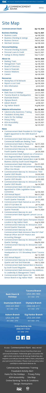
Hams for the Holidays (13, 117)
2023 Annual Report (12, 257)
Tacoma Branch (33, 290)
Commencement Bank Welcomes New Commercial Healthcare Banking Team (20, 140)
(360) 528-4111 (33, 306)
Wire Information (11, 86)
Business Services (11, 40)
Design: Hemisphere (23, 383)
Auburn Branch (10, 103)
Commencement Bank (21, 347)
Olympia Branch (10, 100)
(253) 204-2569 (33, 317)
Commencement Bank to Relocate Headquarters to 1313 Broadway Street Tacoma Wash (24, 252)
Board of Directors (12, 66)
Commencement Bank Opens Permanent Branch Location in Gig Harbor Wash (24, 221)
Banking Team (10, 61)
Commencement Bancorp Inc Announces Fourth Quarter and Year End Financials (23, 261)
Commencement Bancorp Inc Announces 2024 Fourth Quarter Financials (23, 198)
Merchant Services (11, 43)
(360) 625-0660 (12, 306)
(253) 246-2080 (12, 317)
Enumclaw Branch (11, 97)
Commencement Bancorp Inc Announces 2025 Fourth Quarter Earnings (23, 150)
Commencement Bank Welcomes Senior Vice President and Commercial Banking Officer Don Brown (23, 166)
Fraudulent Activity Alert (14, 114)
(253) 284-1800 (33, 294)
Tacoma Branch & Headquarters (17, 95)
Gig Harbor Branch (12, 105)
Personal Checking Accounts (15, 49)
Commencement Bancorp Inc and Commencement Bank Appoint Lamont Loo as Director (23, 214)
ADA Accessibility (11, 122)
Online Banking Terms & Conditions (22, 380)
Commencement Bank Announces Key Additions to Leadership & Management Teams (23, 271)
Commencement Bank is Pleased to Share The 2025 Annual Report (18, 145)
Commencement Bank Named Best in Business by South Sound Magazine (23, 266)
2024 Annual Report (12, 194)
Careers (7, 74)
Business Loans (10, 35)
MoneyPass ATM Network (15, 81)
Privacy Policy (9, 119)
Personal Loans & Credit (14, 52)
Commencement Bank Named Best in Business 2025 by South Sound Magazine (21, 160)
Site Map (8, 125)
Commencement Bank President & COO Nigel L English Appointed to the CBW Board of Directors (23, 133)
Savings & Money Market (14, 55)
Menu (41, 8)
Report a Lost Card (12, 83)
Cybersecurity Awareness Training (18, 112)
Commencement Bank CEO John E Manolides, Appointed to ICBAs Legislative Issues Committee (22, 189)
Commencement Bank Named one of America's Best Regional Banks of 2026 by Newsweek (23, 155)
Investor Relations (11, 71)
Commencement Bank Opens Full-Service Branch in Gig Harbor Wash (18, 276)
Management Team (12, 64)
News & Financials (11, 69)
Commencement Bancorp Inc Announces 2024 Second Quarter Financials (23, 226)
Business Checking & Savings (16, 38)
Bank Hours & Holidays (13, 92)
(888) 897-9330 (23, 329)
